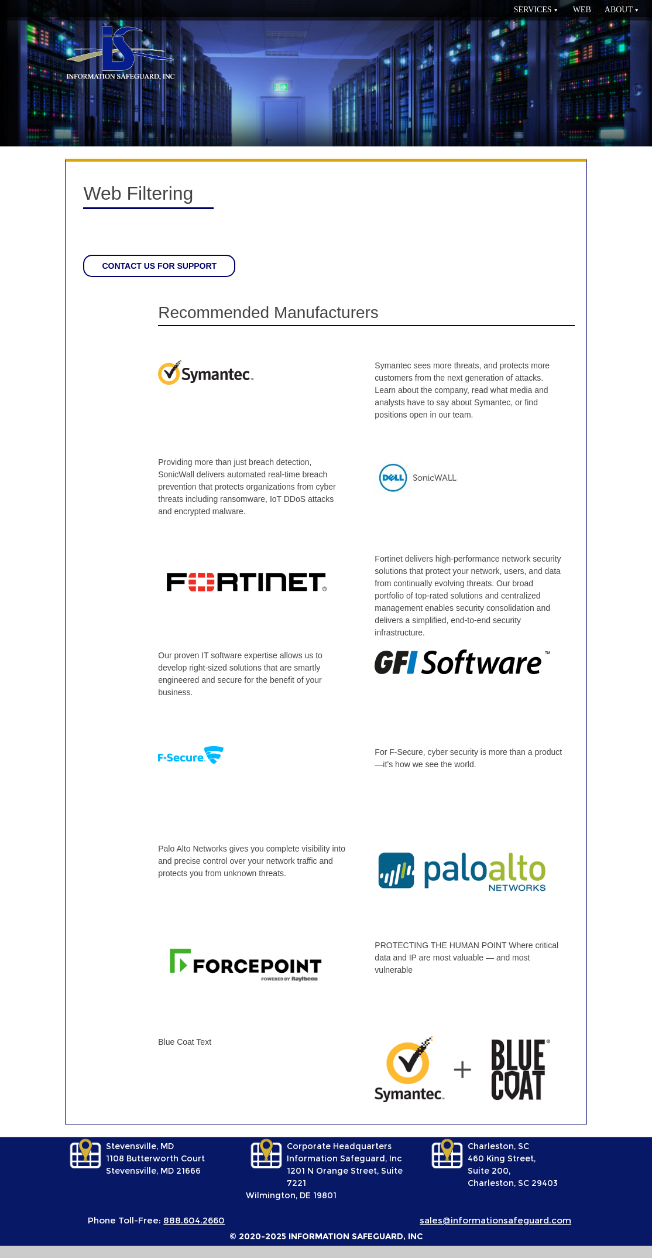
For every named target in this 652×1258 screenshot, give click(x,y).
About (619, 9)
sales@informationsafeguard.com (495, 1220)
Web (582, 9)
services (533, 9)
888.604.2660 (194, 1220)
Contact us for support (159, 266)
